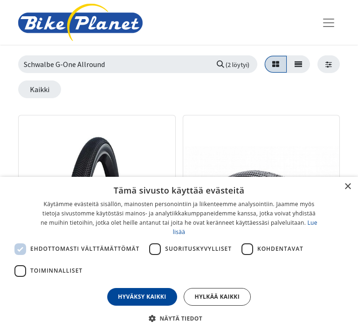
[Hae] (233, 64)
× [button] (347, 186)
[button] (179, 318)
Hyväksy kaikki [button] (142, 297)
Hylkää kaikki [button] (217, 297)
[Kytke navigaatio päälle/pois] (328, 22)
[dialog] (179, 256)
